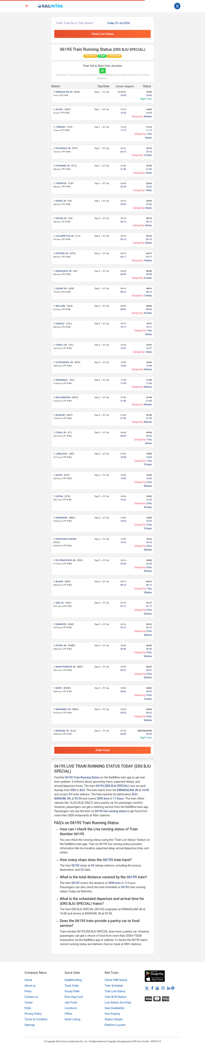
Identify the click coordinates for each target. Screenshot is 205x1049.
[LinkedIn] (168, 988)
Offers (68, 1013)
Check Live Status (102, 34)
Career (29, 1002)
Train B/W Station (116, 996)
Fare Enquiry (112, 1013)
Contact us (31, 996)
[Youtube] (157, 988)
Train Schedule (114, 985)
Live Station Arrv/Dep (118, 1002)
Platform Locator (115, 1025)
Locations (71, 1008)
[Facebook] (152, 988)
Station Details (114, 1019)
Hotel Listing (72, 1019)
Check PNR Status (116, 980)
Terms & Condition (36, 1019)
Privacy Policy (33, 1013)
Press (28, 991)
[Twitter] (147, 988)
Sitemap (30, 1025)
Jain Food (71, 1002)
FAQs (28, 1008)
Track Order (72, 985)
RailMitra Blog (73, 980)
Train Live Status (115, 991)
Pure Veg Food (74, 996)
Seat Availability (114, 1008)
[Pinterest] (172, 988)
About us (30, 985)
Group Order (72, 991)
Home (28, 980)
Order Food (102, 750)
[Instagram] (163, 988)
